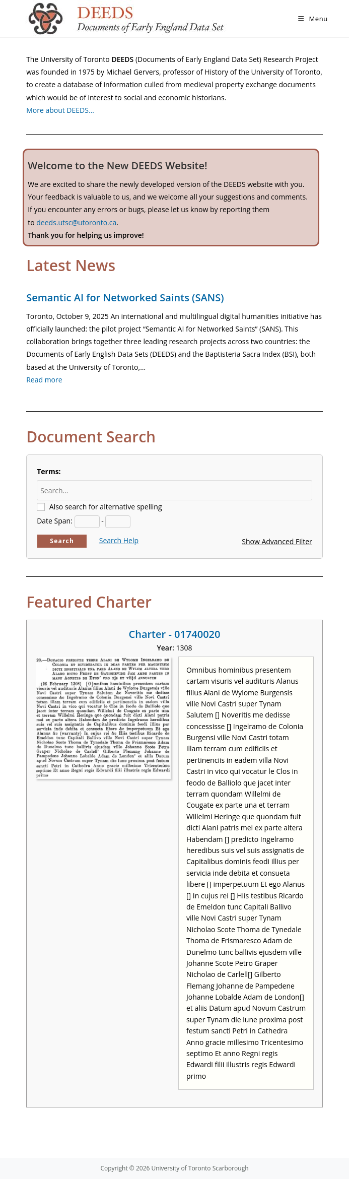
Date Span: (55, 521)
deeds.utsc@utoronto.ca (76, 222)
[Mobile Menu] (313, 18)
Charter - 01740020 (175, 634)
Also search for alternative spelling (105, 506)
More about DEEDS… (60, 110)
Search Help (118, 540)
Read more (44, 379)
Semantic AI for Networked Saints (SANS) (125, 297)
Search (62, 541)
